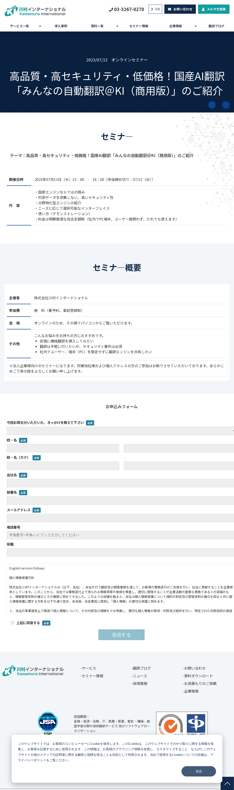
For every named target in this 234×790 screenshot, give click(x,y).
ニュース (140, 675)
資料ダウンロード (198, 675)
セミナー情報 (138, 26)
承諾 (199, 771)
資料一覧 (97, 26)
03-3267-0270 (129, 9)
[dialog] (117, 759)
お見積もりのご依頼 (200, 683)
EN (157, 9)
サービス (89, 668)
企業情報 (175, 26)
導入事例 (61, 26)
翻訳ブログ (216, 26)
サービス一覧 (19, 26)
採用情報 (140, 683)
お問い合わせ (182, 9)
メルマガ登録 (216, 9)
